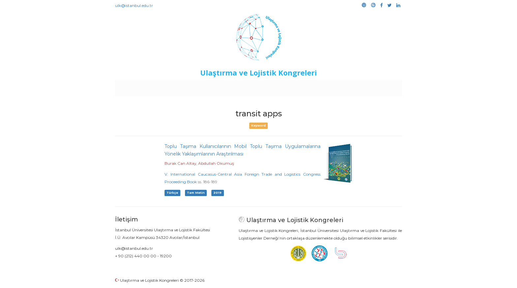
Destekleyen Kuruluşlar (206, 86)
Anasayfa (143, 86)
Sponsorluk (304, 86)
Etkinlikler (248, 86)
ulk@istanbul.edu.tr (134, 5)
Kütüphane (334, 86)
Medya (377, 86)
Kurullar (166, 86)
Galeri (357, 86)
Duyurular (275, 86)
